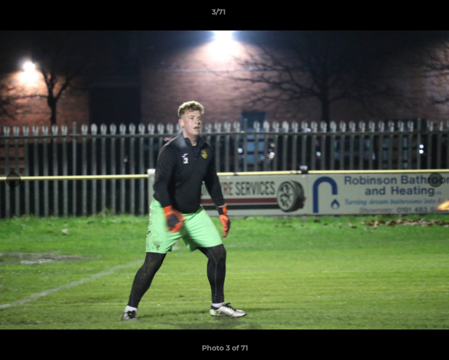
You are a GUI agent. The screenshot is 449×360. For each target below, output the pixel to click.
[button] (407, 14)
